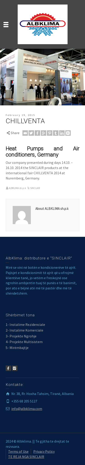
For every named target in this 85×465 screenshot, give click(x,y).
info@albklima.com (26, 408)
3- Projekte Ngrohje (21, 336)
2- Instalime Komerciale (24, 330)
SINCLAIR (35, 188)
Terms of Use (18, 451)
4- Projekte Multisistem (24, 341)
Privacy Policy (44, 451)
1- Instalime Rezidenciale (25, 324)
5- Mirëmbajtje (17, 347)
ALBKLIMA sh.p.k (17, 188)
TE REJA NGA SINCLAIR (26, 456)
